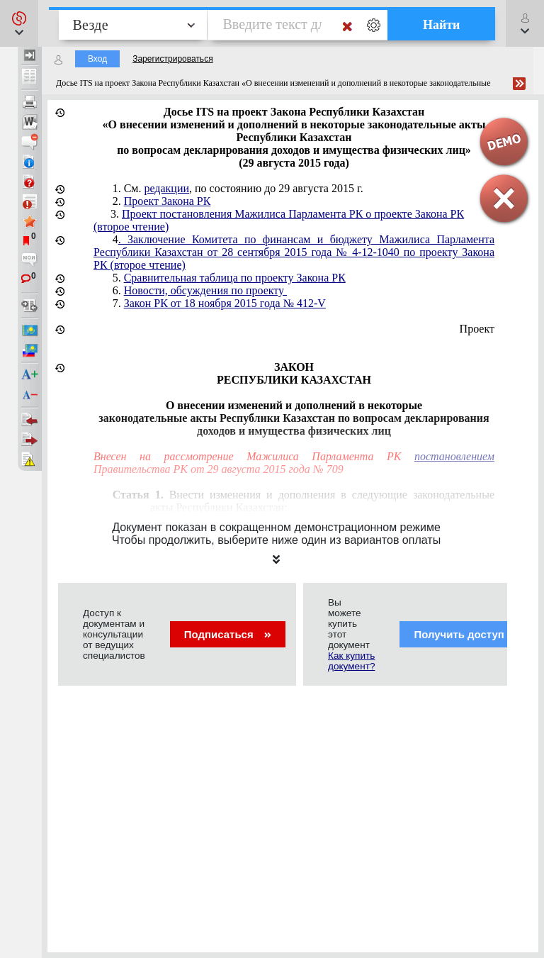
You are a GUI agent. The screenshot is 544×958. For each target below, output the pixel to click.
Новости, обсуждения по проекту (205, 290)
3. (279, 220)
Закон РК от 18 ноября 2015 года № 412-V (225, 303)
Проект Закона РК (167, 201)
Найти (441, 25)
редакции (166, 188)
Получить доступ (468, 634)
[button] (19, 23)
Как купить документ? (351, 661)
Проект (477, 329)
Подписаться (227, 634)
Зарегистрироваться (172, 59)
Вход (97, 59)
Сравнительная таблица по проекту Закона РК (235, 278)
